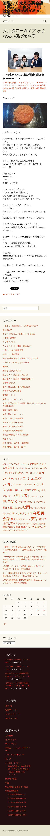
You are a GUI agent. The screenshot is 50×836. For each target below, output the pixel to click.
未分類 (5, 366)
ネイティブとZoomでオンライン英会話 (19, 334)
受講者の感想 (11, 778)
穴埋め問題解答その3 (17, 802)
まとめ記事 (7, 330)
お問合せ (9, 735)
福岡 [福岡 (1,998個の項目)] (26, 507)
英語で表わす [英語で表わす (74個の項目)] (39, 523)
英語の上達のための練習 (13, 418)
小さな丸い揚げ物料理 (12, 88)
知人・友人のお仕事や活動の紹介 (17, 387)
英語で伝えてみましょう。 (14, 399)
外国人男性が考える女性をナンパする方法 (20, 358)
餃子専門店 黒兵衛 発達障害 (16, 443)
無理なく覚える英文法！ (13, 370)
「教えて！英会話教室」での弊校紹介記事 (20, 325)
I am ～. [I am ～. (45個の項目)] (17, 468)
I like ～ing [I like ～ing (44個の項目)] (23, 468)
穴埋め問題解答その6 (17, 815)
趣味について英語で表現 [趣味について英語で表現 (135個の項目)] (33, 527)
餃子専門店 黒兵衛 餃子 (14, 447)
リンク (8, 759)
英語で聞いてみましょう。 (14, 414)
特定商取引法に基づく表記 (16, 787)
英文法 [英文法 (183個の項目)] (14, 519)
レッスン (32, 85)
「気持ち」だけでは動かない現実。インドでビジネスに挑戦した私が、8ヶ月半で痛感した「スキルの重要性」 (25, 550)
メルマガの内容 (9, 338)
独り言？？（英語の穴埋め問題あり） (18, 379)
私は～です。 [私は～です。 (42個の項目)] (7, 514)
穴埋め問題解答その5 (17, 811)
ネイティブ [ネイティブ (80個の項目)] (19, 484)
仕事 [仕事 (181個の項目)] (9, 490)
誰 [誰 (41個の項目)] (14, 527)
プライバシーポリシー (14, 754)
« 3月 (5, 624)
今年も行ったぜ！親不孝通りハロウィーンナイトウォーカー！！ (17, 676)
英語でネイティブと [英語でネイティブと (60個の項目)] (26, 524)
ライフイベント (27, 82)
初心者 (42, 85)
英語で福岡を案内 (10, 410)
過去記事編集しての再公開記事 (16, 434)
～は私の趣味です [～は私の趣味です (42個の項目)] (21, 530)
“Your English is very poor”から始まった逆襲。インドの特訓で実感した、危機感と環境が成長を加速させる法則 (24, 559)
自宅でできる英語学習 (12, 391)
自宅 (37, 88)
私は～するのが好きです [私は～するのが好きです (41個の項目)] (38, 508)
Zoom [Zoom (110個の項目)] (44, 467)
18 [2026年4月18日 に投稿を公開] (38, 610)
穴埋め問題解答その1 (17, 794)
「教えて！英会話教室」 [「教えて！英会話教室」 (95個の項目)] (14, 473)
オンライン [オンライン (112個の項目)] (16, 478)
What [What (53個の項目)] (35, 468)
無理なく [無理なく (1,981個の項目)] (10, 501)
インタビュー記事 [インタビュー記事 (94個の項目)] (33, 473)
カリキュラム (11, 739)
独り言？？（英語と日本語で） (16, 375)
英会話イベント (9, 395)
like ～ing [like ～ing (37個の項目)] (30, 468)
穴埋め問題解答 (11, 791)
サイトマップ (11, 744)
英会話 (43, 88)
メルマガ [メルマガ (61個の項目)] (28, 485)
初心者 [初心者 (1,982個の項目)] (21, 495)
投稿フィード (11, 710)
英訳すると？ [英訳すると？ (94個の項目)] (24, 519)
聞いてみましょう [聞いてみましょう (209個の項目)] (22, 513)
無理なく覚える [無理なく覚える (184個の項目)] (27, 501)
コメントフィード (12, 714)
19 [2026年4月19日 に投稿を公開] (44, 610)
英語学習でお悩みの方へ (13, 422)
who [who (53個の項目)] (39, 468)
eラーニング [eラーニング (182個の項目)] (9, 464)
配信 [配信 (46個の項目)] (4, 530)
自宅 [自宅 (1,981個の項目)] (36, 512)
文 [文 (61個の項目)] (29, 496)
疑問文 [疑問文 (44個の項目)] (19, 508)
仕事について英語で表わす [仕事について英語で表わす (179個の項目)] (26, 490)
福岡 (32, 88)
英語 (4, 91)
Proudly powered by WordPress (15, 830)
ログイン (9, 706)
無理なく (26, 88)
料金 (7, 783)
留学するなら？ (9, 383)
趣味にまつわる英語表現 (13, 426)
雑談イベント (8, 439)
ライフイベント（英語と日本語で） (18, 346)
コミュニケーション (19, 85)
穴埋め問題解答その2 (17, 798)
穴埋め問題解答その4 (17, 806)
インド (7, 85)
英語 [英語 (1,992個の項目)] (35, 518)
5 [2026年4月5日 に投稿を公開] (44, 603)
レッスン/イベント (13, 763)
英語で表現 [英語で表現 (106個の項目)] (8, 527)
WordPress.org (11, 718)
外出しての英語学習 (11, 354)
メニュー (7, 21)
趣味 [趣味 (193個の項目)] (18, 527)
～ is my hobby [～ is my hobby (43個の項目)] (10, 530)
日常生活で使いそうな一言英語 (16, 362)
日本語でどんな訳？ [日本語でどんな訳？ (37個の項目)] (36, 496)
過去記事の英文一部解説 (13, 430)
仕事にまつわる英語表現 (13, 350)
